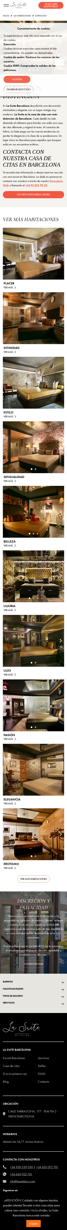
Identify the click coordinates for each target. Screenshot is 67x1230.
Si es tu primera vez (15, 1074)
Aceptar (33, 1223)
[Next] (60, 447)
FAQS (41, 1074)
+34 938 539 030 (21, 1167)
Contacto (43, 1081)
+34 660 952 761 (21, 1174)
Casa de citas (11, 1066)
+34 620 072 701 (47, 1167)
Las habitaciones (22, 15)
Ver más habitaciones (33, 879)
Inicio (6, 15)
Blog (6, 1081)
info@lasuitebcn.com (22, 1181)
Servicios (43, 1058)
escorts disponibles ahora (33, 194)
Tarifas (42, 1066)
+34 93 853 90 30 (36, 185)
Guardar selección (18, 89)
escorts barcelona (14, 1058)
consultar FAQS (33, 963)
